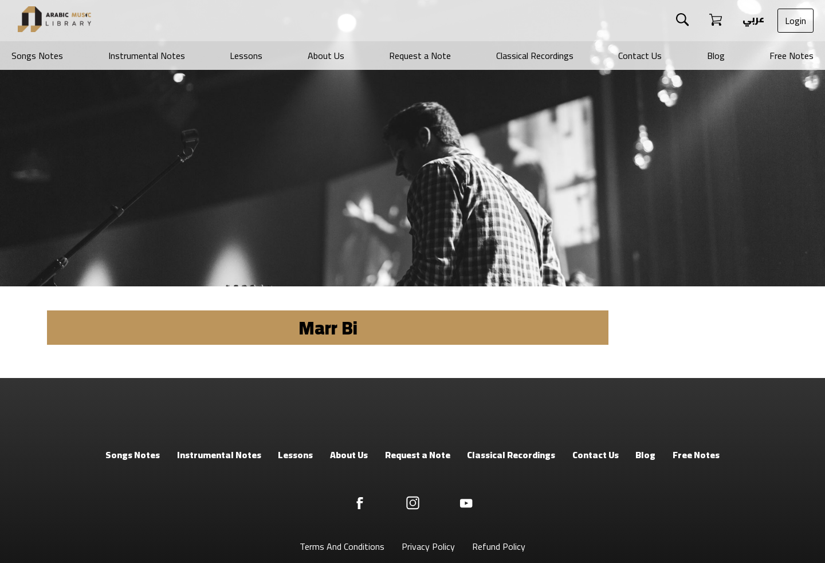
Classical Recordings (534, 55)
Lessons (246, 55)
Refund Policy (498, 546)
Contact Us (640, 55)
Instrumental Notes (146, 55)
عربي (752, 18)
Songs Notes (37, 55)
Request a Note (420, 55)
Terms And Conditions (342, 546)
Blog (716, 55)
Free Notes (791, 55)
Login (795, 20)
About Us (326, 55)
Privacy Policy (428, 546)
